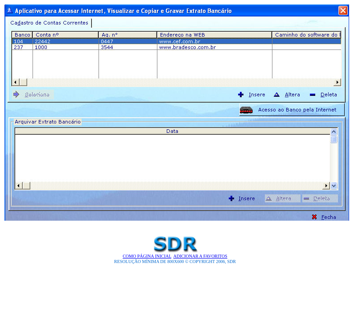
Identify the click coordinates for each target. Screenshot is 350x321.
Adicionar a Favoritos (200, 256)
